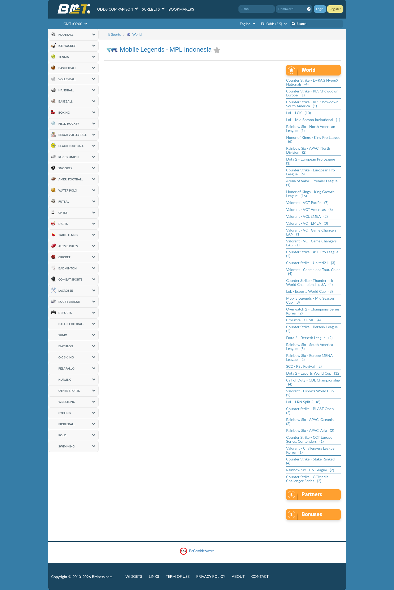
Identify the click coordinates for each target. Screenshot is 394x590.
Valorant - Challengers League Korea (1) (310, 450)
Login (320, 9)
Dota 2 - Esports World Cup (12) (313, 373)
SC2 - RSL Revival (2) (304, 366)
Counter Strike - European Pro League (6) (310, 172)
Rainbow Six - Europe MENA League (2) (309, 357)
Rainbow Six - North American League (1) (310, 128)
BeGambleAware (197, 551)
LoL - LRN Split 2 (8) (303, 402)
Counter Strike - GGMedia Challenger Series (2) (307, 478)
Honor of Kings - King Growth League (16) (310, 193)
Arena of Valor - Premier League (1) (312, 183)
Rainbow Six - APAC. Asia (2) (310, 430)
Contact (260, 576)
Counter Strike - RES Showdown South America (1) (312, 104)
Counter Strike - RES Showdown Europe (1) (312, 93)
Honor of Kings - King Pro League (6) (313, 139)
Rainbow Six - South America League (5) (309, 346)
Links (154, 576)
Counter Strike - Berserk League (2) (313, 329)
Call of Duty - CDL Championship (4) (313, 382)
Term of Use (177, 576)
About (238, 576)
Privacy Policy (210, 576)
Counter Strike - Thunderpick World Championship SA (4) (309, 282)
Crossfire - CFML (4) (303, 320)
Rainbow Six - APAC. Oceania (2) (311, 421)
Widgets (133, 576)
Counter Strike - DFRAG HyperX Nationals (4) (312, 82)
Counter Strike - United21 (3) (310, 262)
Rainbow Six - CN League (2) (310, 470)
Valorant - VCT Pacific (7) (307, 202)
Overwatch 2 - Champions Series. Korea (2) (313, 311)
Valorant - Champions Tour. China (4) (313, 271)
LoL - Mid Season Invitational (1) (313, 119)
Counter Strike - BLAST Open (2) (311, 410)
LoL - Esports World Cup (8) (309, 291)
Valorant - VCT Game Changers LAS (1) (311, 243)
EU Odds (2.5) (274, 24)
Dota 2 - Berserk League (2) (309, 337)
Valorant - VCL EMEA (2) (307, 216)
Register (335, 9)
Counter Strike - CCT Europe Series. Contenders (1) (309, 439)
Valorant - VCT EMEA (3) (307, 223)
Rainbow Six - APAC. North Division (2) (308, 150)
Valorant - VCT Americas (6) (309, 209)
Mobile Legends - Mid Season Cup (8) (310, 300)
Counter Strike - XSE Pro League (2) (313, 254)
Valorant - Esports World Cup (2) (311, 393)
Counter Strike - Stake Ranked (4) (311, 461)
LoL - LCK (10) (298, 112)
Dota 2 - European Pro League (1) (311, 161)
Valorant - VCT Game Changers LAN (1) (311, 232)
